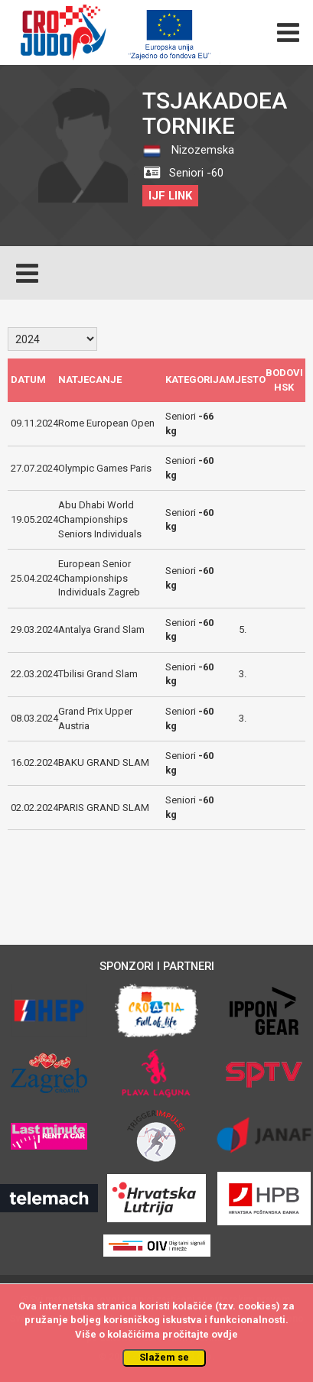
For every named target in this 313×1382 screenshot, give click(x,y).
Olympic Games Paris (105, 468)
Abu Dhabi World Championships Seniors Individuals (100, 519)
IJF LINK (170, 196)
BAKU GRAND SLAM (103, 762)
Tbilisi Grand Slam (98, 674)
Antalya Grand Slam (101, 629)
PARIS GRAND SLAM (103, 807)
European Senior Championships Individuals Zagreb (99, 578)
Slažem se (164, 1357)
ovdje (224, 1334)
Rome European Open (106, 423)
